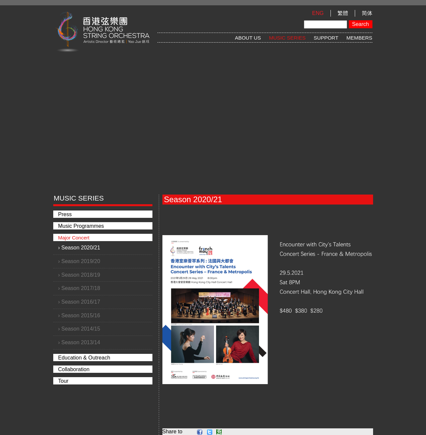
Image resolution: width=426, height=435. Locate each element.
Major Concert (74, 237)
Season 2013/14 (80, 342)
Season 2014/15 (80, 329)
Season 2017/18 (80, 288)
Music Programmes (81, 226)
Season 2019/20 (80, 261)
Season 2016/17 (80, 302)
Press (65, 214)
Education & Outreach (84, 358)
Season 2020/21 (80, 247)
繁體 (342, 13)
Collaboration (74, 369)
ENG (318, 13)
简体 (367, 13)
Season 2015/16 (80, 315)
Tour (63, 381)
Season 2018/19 (80, 275)
